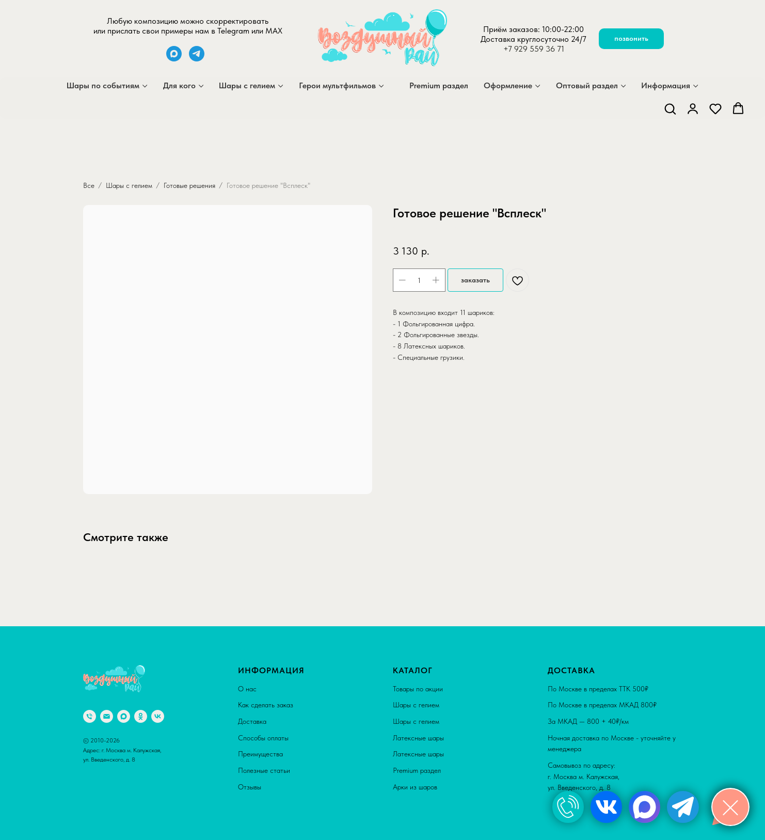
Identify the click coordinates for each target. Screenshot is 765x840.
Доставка (252, 721)
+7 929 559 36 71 (533, 49)
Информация (665, 85)
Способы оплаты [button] (263, 738)
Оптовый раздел (587, 85)
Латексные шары (418, 738)
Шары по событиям (103, 85)
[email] (106, 716)
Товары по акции (418, 689)
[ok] (140, 716)
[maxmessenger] (174, 58)
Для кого (179, 85)
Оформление (508, 85)
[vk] (157, 716)
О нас (247, 689)
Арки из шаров (415, 787)
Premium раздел (438, 85)
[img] (568, 807)
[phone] (89, 716)
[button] (670, 108)
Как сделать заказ (265, 705)
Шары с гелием (247, 85)
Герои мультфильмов (337, 85)
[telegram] (196, 58)
